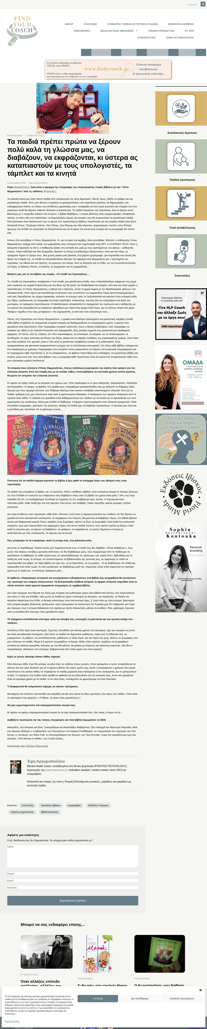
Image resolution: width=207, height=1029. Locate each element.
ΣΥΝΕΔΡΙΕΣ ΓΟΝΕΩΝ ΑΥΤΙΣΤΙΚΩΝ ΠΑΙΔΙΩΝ (132, 23)
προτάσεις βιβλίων (48, 802)
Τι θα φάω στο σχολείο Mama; (100, 981)
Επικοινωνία (187, 51)
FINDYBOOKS (82, 30)
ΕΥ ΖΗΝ (189, 30)
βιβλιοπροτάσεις (18, 808)
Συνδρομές (129, 51)
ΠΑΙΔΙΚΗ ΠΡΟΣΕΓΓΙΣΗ (161, 30)
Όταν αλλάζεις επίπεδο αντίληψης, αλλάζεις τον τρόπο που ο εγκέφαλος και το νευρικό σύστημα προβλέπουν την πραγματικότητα (45, 984)
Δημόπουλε (21, 184)
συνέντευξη (27, 802)
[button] (200, 990)
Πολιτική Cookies (12, 1021)
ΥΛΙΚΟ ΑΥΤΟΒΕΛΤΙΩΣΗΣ (180, 36)
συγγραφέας (71, 802)
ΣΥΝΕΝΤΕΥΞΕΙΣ (146, 36)
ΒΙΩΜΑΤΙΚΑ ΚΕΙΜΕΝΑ (181, 23)
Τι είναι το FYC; (101, 51)
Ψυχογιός (49, 188)
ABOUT (69, 23)
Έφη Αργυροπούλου (46, 758)
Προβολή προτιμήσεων (182, 998)
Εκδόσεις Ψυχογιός (93, 802)
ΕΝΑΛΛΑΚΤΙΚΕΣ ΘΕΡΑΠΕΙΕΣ (119, 30)
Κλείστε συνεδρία (158, 51)
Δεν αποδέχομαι (140, 998)
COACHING (90, 23)
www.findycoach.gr (56, 766)
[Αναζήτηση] (185, 4)
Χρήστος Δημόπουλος (120, 802)
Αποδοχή (98, 998)
